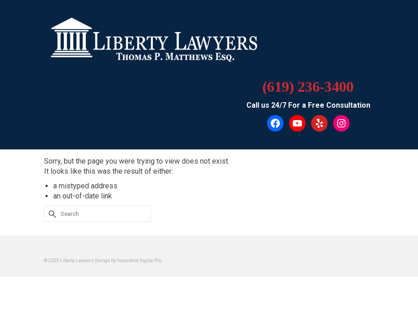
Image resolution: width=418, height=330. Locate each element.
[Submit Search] (51, 214)
